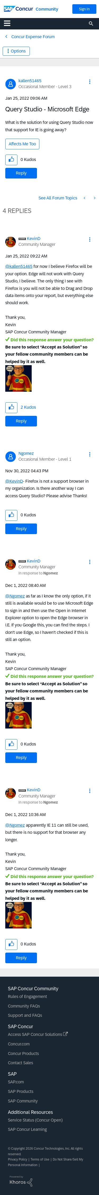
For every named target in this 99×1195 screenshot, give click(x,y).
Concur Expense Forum (33, 36)
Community (47, 9)
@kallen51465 (18, 266)
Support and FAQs (25, 1015)
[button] (89, 81)
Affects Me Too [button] (22, 144)
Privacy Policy (17, 1159)
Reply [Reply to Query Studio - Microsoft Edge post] (21, 173)
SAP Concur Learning (27, 1129)
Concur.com (19, 1044)
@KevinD (14, 481)
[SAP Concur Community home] (18, 8)
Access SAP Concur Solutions (38, 1034)
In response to (38, 573)
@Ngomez (15, 596)
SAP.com (16, 1082)
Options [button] (18, 51)
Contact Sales (20, 1063)
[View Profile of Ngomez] (26, 453)
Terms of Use (40, 1159)
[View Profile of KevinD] (33, 238)
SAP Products (20, 1091)
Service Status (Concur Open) (35, 1120)
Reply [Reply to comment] (21, 421)
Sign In (84, 9)
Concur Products (23, 1053)
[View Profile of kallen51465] (29, 80)
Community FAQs (24, 1006)
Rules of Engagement (27, 996)
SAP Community (23, 1101)
